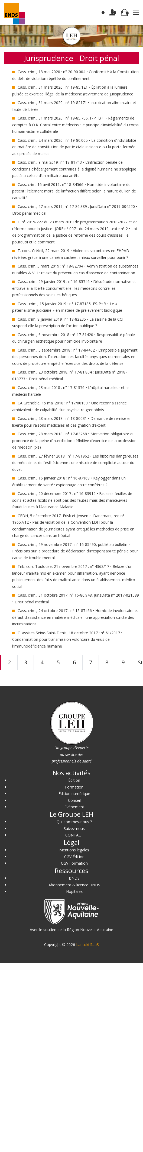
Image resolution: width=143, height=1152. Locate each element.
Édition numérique (74, 793)
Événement (74, 806)
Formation (74, 787)
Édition (74, 780)
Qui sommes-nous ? (74, 821)
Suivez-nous (74, 828)
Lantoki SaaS (87, 944)
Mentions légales (74, 849)
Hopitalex (74, 891)
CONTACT (74, 835)
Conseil (74, 800)
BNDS (74, 878)
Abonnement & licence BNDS (74, 884)
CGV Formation (74, 863)
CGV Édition (74, 856)
